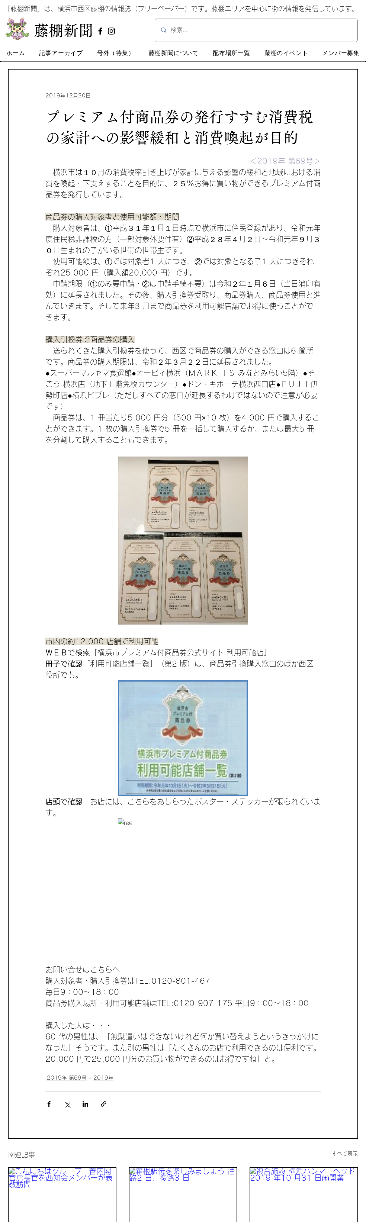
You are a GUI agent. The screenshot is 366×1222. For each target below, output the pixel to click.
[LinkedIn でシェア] (85, 1103)
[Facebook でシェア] (48, 1103)
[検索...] (256, 30)
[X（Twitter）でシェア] (67, 1103)
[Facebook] (100, 31)
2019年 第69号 (67, 1077)
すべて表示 (345, 1153)
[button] (61, 53)
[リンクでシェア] (103, 1103)
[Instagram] (111, 31)
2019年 (103, 1077)
